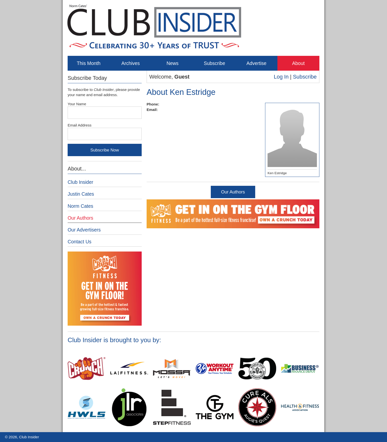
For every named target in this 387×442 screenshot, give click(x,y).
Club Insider (80, 182)
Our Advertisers (84, 229)
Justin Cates (81, 194)
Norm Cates (80, 206)
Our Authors (233, 191)
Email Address (80, 125)
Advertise (256, 63)
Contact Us (79, 241)
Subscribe (214, 63)
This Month (88, 63)
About (298, 63)
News (173, 63)
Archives (130, 63)
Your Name (77, 104)
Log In (281, 77)
